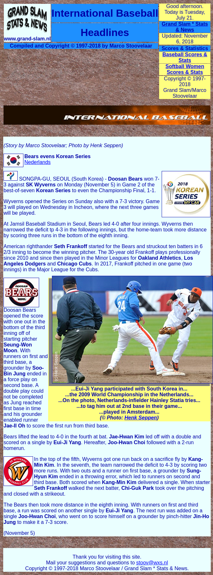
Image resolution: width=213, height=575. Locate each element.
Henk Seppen (140, 417)
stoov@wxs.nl (152, 562)
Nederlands (37, 162)
